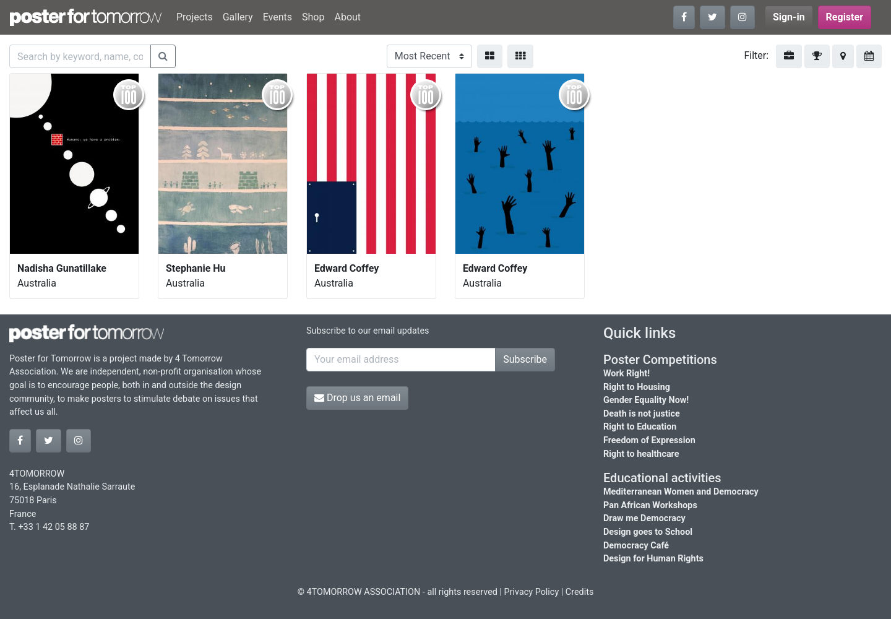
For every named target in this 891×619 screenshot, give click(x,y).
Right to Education (639, 427)
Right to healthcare (641, 454)
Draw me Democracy (644, 518)
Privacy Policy (531, 592)
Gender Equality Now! (646, 400)
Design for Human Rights (653, 558)
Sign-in (789, 17)
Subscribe (525, 359)
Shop (313, 17)
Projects (194, 17)
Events (277, 17)
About (347, 17)
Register (844, 17)
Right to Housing (636, 387)
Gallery (238, 17)
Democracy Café (636, 545)
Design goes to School (647, 532)
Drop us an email (357, 398)
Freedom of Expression (649, 440)
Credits (580, 592)
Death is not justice (641, 414)
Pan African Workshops (650, 505)
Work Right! (626, 373)
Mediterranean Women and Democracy (681, 492)
